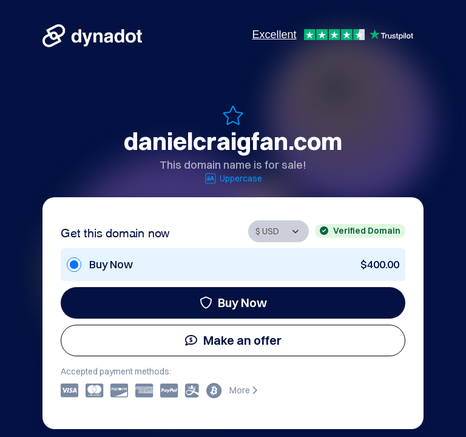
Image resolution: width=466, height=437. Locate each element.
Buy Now (233, 302)
